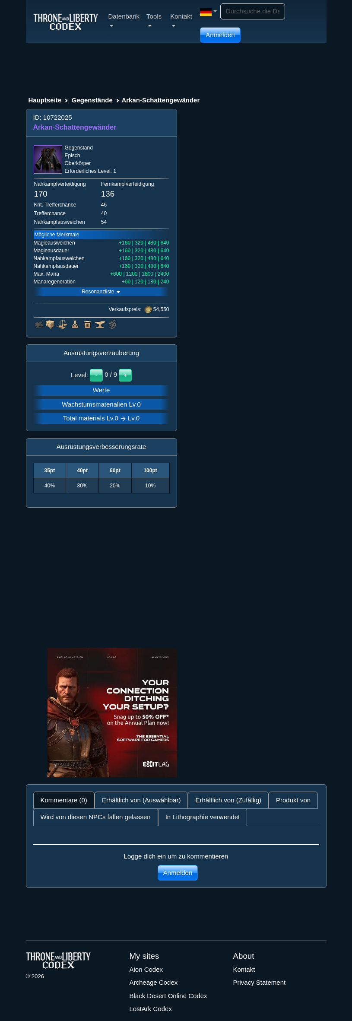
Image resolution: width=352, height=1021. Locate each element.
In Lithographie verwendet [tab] (202, 817)
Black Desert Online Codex (168, 995)
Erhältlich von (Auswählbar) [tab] (141, 800)
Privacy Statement (259, 982)
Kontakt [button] (181, 20)
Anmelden (220, 34)
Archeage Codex (154, 982)
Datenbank (124, 20)
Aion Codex (146, 969)
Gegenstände (92, 100)
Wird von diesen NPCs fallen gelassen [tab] (96, 817)
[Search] (252, 11)
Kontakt (244, 969)
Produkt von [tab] (293, 800)
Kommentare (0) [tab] (64, 800)
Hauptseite (45, 100)
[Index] (65, 21)
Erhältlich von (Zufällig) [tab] (228, 800)
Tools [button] (154, 20)
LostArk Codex (151, 1008)
